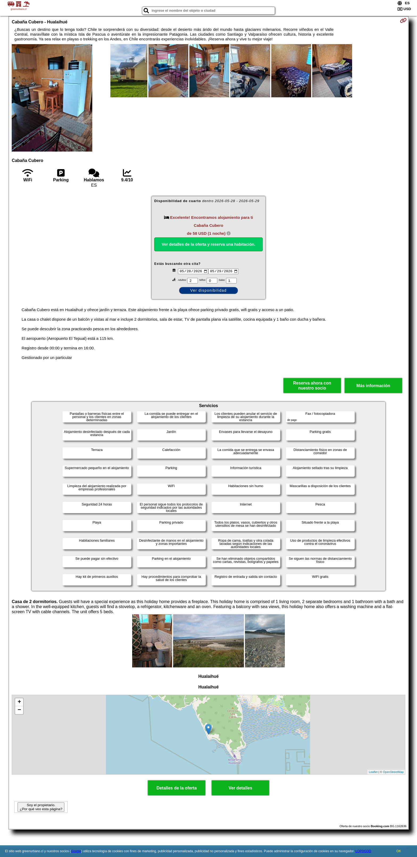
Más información (373, 385)
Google (76, 851)
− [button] (19, 710)
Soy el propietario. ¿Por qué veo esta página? (41, 807)
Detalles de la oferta (176, 788)
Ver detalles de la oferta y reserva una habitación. (208, 244)
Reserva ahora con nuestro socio (312, 385)
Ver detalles (240, 788)
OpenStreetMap (393, 772)
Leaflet (373, 772)
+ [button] (19, 702)
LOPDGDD (363, 851)
